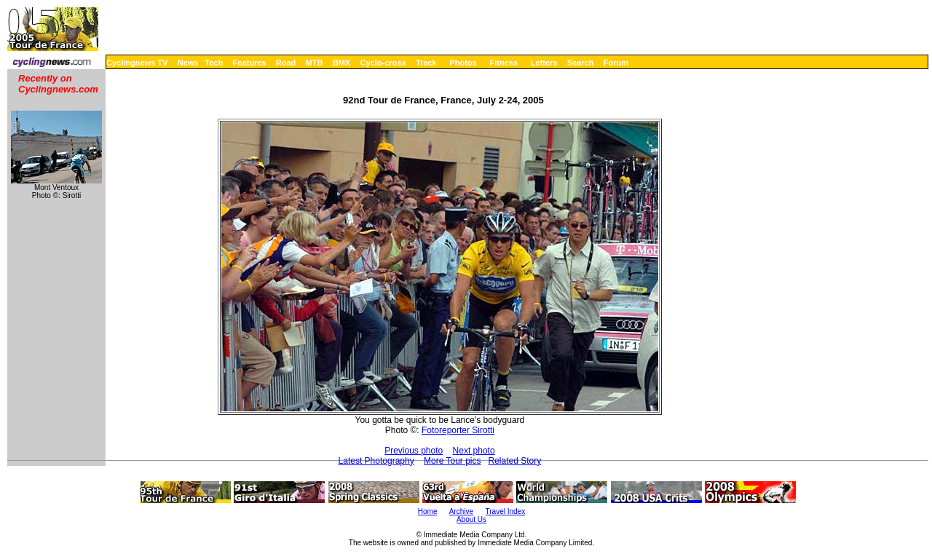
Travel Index (506, 511)
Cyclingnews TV (136, 62)
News (188, 62)
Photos (462, 62)
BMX (341, 62)
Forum (616, 62)
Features (249, 62)
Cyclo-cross (383, 62)
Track (426, 62)
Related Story (515, 461)
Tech (214, 62)
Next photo (474, 451)
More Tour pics (452, 461)
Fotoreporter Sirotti (458, 430)
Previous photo (413, 451)
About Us (471, 519)
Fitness (503, 62)
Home (428, 511)
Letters (544, 62)
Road (286, 62)
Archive (461, 511)
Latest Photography (376, 461)
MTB (314, 62)
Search (580, 62)
